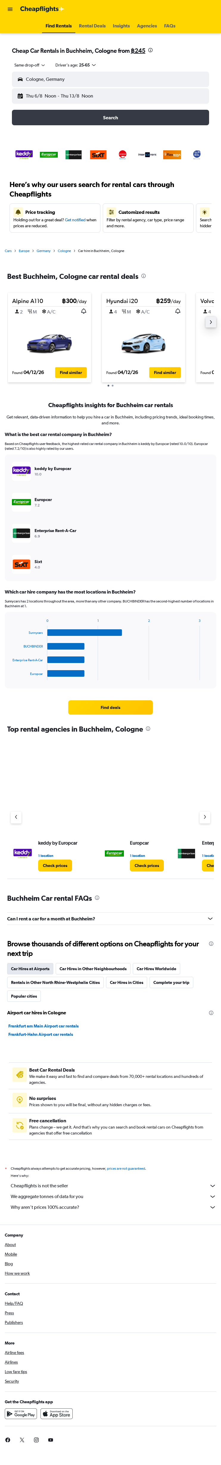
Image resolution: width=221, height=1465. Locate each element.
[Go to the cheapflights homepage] (42, 9)
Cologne (64, 251)
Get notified (75, 219)
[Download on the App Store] (57, 1413)
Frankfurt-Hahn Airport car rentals (40, 1034)
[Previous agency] (16, 817)
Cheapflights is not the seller (113, 1185)
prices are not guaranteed (126, 1168)
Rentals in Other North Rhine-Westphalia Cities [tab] (55, 982)
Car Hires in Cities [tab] (126, 982)
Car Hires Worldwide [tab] (156, 968)
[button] (10, 9)
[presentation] (150, 50)
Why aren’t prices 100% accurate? (113, 1207)
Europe (24, 251)
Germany (44, 251)
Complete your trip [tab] (171, 982)
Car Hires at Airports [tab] (30, 968)
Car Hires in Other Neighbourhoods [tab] (93, 968)
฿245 (138, 50)
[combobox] (30, 65)
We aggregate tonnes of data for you (113, 1196)
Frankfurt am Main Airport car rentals (43, 1026)
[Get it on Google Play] (21, 1413)
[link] (110, 707)
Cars (8, 251)
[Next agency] (205, 817)
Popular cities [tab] (24, 996)
